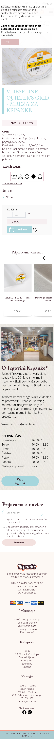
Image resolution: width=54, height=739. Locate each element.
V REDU (10, 42)
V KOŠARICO (19, 229)
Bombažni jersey (27, 657)
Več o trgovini (20, 481)
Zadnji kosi (27, 663)
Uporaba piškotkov (27, 622)
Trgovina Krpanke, (27, 685)
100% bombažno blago (27, 654)
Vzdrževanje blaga (27, 625)
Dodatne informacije (12, 183)
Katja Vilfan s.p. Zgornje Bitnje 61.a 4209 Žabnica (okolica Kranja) (27, 692)
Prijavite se (19, 543)
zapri (48, 3)
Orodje (27, 651)
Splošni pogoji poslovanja (27, 619)
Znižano (27, 666)
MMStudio (27, 736)
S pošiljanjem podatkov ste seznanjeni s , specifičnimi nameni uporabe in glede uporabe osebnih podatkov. (27, 531)
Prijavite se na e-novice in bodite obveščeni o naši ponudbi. (27, 520)
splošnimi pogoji (14, 530)
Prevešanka (27, 660)
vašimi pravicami (26, 533)
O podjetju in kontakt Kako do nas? (27, 630)
